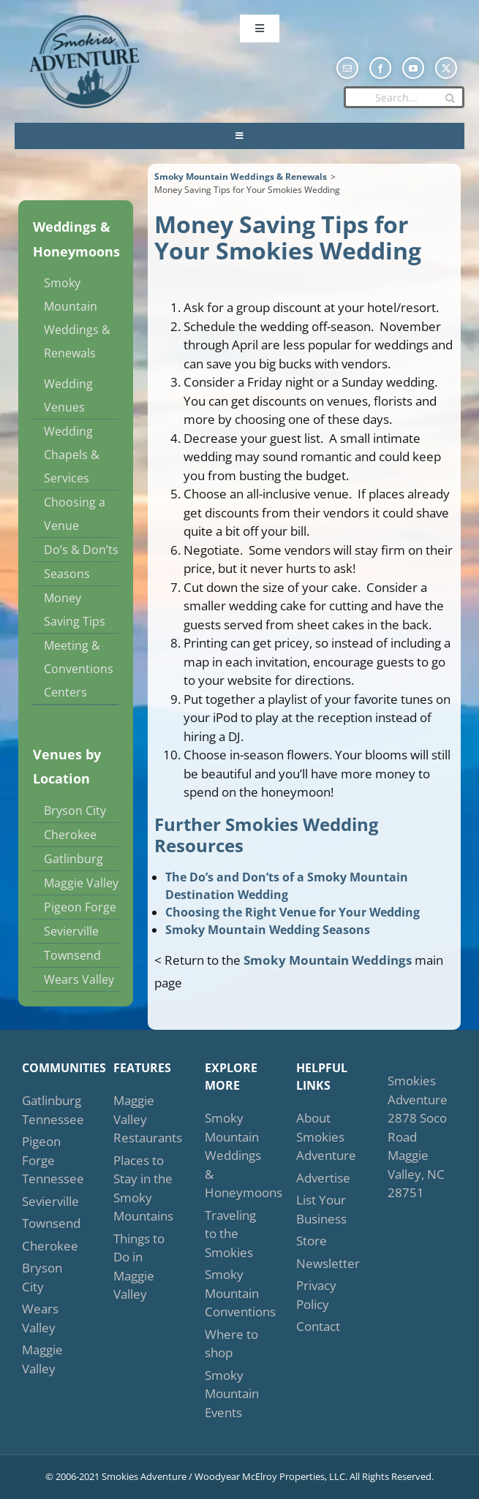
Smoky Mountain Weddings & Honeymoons (235, 1155)
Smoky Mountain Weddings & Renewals (77, 318)
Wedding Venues (68, 395)
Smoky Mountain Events (232, 1394)
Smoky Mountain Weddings (328, 960)
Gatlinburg (73, 859)
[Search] (449, 98)
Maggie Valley (81, 883)
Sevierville (71, 931)
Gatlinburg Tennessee (52, 1110)
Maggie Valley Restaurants (143, 1119)
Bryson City (75, 810)
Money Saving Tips (74, 609)
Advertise (323, 1177)
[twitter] (446, 68)
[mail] (347, 68)
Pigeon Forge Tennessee (52, 1160)
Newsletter (326, 1263)
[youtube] (413, 68)
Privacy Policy (316, 1295)
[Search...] (404, 97)
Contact (318, 1326)
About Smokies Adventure (326, 1136)
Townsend (72, 955)
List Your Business (321, 1209)
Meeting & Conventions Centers (78, 668)
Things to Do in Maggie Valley (139, 1266)
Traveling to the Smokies (230, 1234)
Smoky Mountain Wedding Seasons (267, 930)
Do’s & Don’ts (81, 550)
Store (311, 1240)
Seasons (67, 574)
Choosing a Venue (74, 514)
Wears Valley (79, 979)
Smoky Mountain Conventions (235, 1293)
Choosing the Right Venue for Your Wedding (292, 912)
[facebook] (380, 68)
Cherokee (70, 835)
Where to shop (231, 1344)
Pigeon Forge (80, 907)
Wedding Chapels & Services (71, 454)
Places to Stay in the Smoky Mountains (143, 1188)
